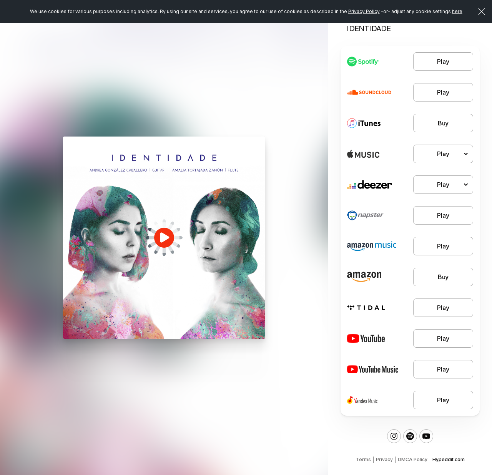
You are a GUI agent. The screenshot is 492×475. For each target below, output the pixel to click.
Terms (363, 459)
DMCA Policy (412, 459)
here (457, 11)
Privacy (384, 459)
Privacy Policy (364, 11)
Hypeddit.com (448, 459)
